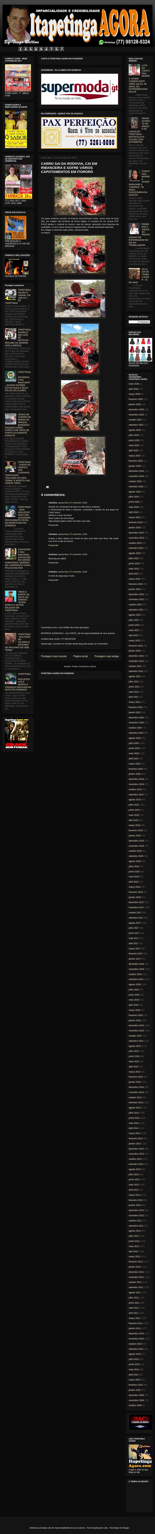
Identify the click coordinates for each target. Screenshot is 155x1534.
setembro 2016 (136, 979)
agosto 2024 (135, 491)
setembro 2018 (136, 856)
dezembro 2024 (136, 471)
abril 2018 (133, 881)
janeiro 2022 (135, 650)
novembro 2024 (136, 476)
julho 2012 (134, 1236)
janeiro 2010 (135, 1390)
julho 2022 (134, 620)
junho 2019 (134, 810)
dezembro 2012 (136, 1210)
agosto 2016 (135, 984)
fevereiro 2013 (136, 1200)
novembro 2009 (136, 1400)
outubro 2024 (135, 481)
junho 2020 (134, 748)
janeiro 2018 (135, 897)
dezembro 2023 (136, 532)
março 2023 (134, 579)
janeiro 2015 (135, 1082)
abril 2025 (133, 450)
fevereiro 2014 (136, 1138)
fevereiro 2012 (136, 1261)
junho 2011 (134, 1303)
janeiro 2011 (135, 1328)
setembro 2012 (136, 1226)
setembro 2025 (136, 425)
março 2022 (134, 640)
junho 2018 (134, 871)
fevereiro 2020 (136, 769)
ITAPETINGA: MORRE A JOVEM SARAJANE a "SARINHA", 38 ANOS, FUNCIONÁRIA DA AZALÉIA (139, 183)
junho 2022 (134, 625)
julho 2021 (134, 681)
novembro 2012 (136, 1215)
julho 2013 (134, 1174)
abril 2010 (133, 1374)
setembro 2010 (136, 1349)
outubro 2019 (135, 789)
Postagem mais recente (54, 656)
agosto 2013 (135, 1169)
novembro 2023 (136, 538)
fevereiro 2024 (136, 522)
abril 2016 (133, 1005)
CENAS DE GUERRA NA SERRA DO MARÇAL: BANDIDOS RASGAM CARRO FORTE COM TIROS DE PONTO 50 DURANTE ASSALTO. (18, 425)
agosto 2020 (135, 738)
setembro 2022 (136, 609)
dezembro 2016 (136, 964)
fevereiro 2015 (136, 1077)
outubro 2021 (135, 666)
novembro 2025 (136, 414)
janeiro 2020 (135, 774)
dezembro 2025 (136, 409)
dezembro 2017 (136, 902)
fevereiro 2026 (136, 399)
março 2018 (134, 887)
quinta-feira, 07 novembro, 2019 (72, 503)
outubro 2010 (135, 1344)
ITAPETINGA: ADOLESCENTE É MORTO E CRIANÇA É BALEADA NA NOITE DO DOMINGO (18, 682)
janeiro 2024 (135, 527)
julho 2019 (134, 804)
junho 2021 (134, 686)
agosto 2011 (135, 1292)
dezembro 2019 (136, 779)
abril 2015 (133, 1066)
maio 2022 (134, 630)
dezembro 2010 (136, 1333)
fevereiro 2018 (136, 892)
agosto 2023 (135, 553)
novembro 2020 (136, 722)
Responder (54, 525)
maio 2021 (134, 692)
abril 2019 (133, 820)
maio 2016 (134, 1000)
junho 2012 (134, 1241)
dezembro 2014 (136, 1087)
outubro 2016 (135, 974)
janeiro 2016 (135, 1020)
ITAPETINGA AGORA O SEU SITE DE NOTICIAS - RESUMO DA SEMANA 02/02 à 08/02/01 (18, 337)
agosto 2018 (135, 861)
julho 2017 (134, 928)
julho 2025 (134, 435)
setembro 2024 (136, 486)
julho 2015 (134, 1051)
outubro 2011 (135, 1282)
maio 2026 (134, 384)
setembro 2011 (136, 1287)
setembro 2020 (136, 733)
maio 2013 (134, 1184)
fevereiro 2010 (136, 1385)
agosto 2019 (135, 799)
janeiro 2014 (135, 1143)
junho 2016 (134, 994)
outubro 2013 (135, 1159)
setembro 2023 (136, 548)
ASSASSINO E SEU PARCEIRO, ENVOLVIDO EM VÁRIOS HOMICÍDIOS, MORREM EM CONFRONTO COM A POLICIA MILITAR (18, 558)
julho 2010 (134, 1359)
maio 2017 (134, 938)
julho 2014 (134, 1113)
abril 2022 (133, 635)
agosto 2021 (135, 676)
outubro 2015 (135, 1036)
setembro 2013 (136, 1164)
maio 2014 (134, 1123)
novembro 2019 (136, 784)
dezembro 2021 (136, 656)
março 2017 (134, 948)
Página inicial (80, 656)
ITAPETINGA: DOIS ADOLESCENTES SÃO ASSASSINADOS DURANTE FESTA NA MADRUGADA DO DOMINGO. (18, 516)
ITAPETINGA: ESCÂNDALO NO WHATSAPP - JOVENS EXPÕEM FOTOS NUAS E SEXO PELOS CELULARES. (18, 381)
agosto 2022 (135, 615)
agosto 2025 (135, 430)
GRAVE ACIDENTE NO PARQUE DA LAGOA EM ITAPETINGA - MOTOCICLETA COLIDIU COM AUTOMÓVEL (139, 130)
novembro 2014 (136, 1092)
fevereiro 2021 (136, 707)
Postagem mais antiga (107, 656)
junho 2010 (134, 1364)
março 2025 (134, 455)
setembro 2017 (136, 917)
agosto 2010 (135, 1354)
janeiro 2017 (135, 958)
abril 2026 (133, 389)
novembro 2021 (136, 661)
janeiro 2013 (135, 1205)
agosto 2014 (135, 1107)
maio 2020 (134, 753)
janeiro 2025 (135, 466)
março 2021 (134, 702)
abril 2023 (133, 573)
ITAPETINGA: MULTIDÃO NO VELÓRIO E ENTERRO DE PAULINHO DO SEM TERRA (18, 642)
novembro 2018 (136, 846)
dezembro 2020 (136, 717)
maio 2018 (134, 876)
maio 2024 (134, 507)
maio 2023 (134, 568)
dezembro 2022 (136, 594)
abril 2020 (133, 758)
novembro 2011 (136, 1277)
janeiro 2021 (135, 712)
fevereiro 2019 (136, 830)
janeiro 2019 (135, 835)
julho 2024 (134, 496)
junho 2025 (134, 440)
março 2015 (134, 1072)
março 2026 (134, 394)
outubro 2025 (135, 419)
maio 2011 (134, 1308)
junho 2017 (134, 933)
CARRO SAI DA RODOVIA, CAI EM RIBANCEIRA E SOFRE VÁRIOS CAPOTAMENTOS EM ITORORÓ (69, 168)
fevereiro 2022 (136, 645)
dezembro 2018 (136, 840)
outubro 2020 (135, 727)
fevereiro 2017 (136, 953)
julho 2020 (134, 743)
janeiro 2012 (135, 1267)
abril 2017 (133, 943)
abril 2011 (133, 1313)
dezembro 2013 (136, 1149)
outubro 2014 (135, 1097)
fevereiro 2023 (136, 584)
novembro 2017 (136, 907)
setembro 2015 (136, 1041)
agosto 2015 (135, 1046)
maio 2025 (134, 445)
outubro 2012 (135, 1220)
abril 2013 (133, 1190)
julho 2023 (134, 558)
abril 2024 (133, 512)
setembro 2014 (136, 1102)
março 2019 (134, 825)
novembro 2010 (136, 1338)
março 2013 (134, 1195)
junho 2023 (134, 563)
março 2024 (134, 517)
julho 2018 (134, 866)
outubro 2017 (135, 912)
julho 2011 (134, 1297)
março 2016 (134, 1010)
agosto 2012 (135, 1231)
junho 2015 (134, 1056)
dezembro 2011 (136, 1272)
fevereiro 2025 (136, 461)
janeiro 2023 (135, 589)
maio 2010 (134, 1369)
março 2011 (134, 1318)
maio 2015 (134, 1061)
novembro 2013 (136, 1154)
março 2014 (134, 1133)
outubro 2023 (135, 543)
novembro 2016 (136, 969)
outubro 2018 (135, 851)
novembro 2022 (136, 599)
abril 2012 (133, 1251)
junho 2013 (134, 1179)
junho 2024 (134, 502)
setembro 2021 (136, 671)
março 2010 (134, 1379)
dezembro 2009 (136, 1395)
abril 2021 (133, 697)
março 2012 (134, 1256)
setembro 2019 (136, 794)
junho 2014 (134, 1118)
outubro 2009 (135, 1405)
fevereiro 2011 (136, 1323)
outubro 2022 (135, 604)
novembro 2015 (136, 1030)
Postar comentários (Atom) (84, 666)
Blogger (125, 1528)
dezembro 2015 (136, 1025)
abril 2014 (133, 1128)
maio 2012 (134, 1246)
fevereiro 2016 (136, 1015)
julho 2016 (134, 989)
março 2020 (134, 763)
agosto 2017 (135, 923)
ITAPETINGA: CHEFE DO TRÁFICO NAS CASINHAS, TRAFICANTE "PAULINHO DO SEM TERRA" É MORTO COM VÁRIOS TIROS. (18, 472)
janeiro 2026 (135, 404)
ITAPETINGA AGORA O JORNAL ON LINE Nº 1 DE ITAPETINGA (18, 296)
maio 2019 (134, 815)
